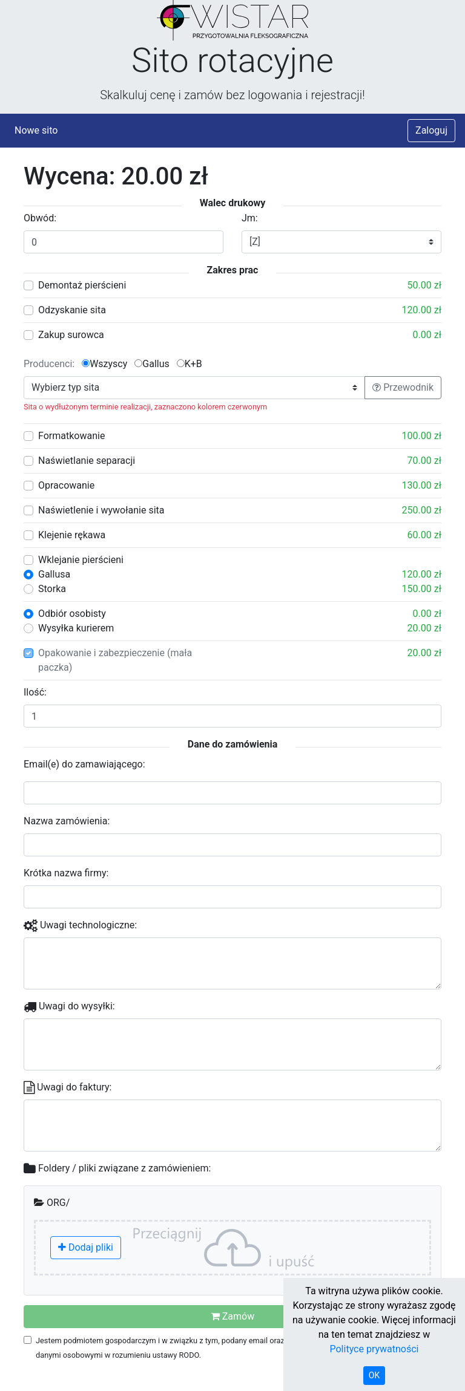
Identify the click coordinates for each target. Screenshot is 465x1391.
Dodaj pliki (85, 1247)
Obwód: (40, 218)
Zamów (232, 1316)
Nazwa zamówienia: (67, 821)
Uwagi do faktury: (67, 1087)
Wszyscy (104, 364)
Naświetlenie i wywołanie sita (101, 510)
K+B (189, 364)
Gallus (151, 364)
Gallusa (54, 574)
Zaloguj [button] (431, 130)
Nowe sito (36, 130)
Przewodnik (403, 387)
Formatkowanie (71, 435)
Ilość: (35, 692)
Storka (52, 589)
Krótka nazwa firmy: (66, 873)
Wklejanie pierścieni (81, 559)
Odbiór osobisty (72, 613)
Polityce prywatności (374, 1349)
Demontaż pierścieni (82, 285)
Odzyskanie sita (72, 310)
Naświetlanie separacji (86, 460)
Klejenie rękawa (71, 535)
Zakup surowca (71, 334)
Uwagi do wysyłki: (69, 1006)
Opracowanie (66, 485)
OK (374, 1375)
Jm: (250, 218)
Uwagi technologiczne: (80, 925)
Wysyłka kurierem (76, 628)
